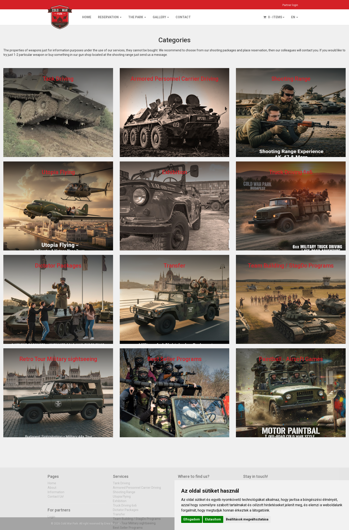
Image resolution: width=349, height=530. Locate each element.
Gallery (161, 17)
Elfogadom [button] (191, 519)
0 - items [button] (273, 17)
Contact (183, 17)
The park (137, 17)
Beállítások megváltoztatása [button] (247, 519)
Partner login (290, 5)
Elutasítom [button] (213, 519)
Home (86, 17)
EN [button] (294, 17)
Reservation (110, 17)
